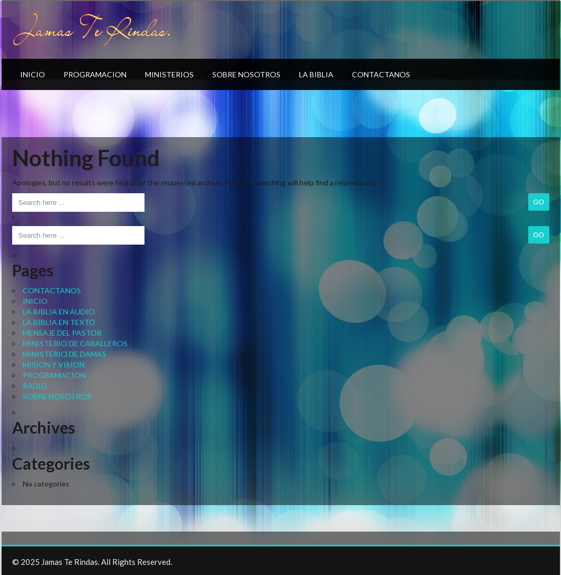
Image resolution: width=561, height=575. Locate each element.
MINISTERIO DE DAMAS (64, 353)
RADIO (35, 385)
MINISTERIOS (169, 74)
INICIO (32, 74)
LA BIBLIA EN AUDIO (59, 311)
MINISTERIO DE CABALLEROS (75, 343)
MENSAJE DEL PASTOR (62, 332)
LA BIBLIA (316, 74)
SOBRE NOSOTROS (246, 74)
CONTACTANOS (381, 74)
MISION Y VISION (54, 364)
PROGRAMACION (95, 74)
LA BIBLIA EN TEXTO (59, 322)
